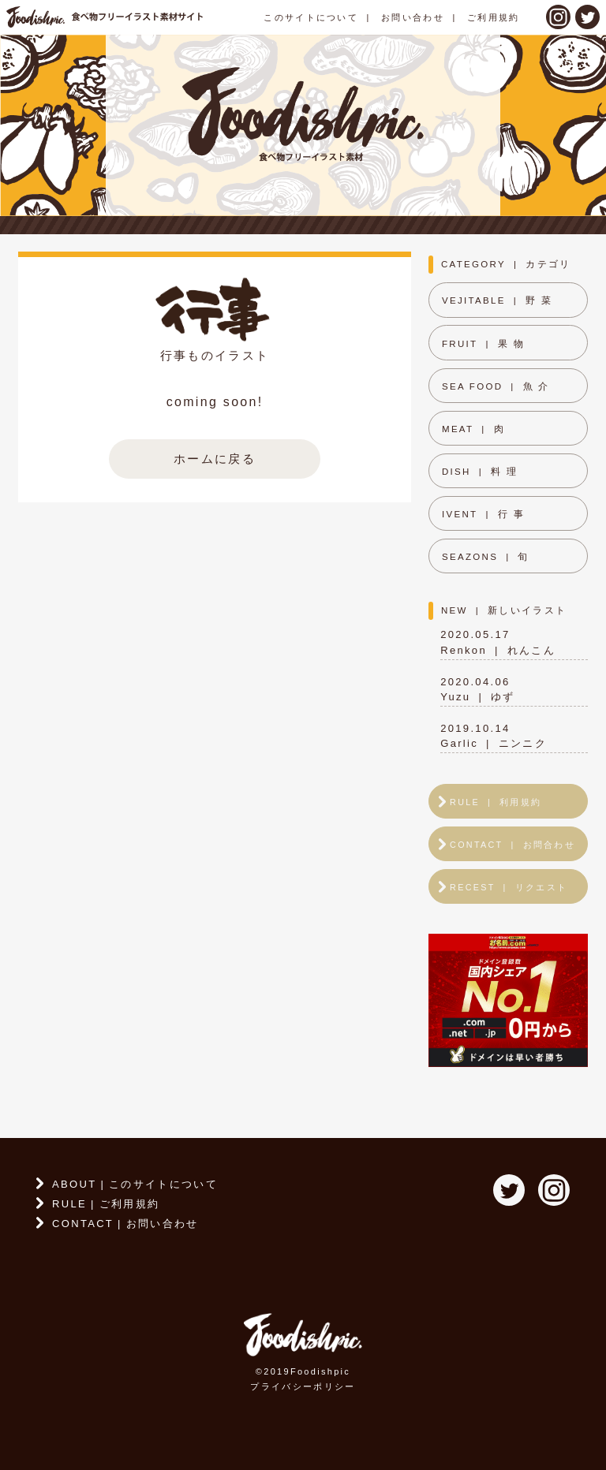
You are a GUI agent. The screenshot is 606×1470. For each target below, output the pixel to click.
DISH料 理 (480, 471)
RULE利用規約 (495, 802)
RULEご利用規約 (105, 1204)
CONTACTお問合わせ (512, 844)
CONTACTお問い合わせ (125, 1223)
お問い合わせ (412, 17)
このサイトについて (311, 17)
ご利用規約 (493, 17)
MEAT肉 (473, 429)
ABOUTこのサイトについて (135, 1184)
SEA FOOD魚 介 (496, 386)
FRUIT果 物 (483, 344)
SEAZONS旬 (485, 557)
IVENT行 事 (483, 514)
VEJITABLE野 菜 (497, 300)
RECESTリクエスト (508, 887)
